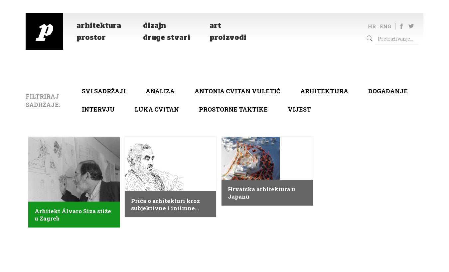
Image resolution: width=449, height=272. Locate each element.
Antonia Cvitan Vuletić (237, 91)
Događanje (388, 91)
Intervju (98, 109)
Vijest (299, 109)
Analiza (160, 91)
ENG (385, 26)
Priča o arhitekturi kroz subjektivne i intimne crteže (165, 204)
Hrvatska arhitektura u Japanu (261, 193)
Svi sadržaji (104, 91)
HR (372, 26)
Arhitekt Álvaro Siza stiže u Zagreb (73, 215)
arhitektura (324, 91)
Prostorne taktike (233, 109)
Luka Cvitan (157, 109)
